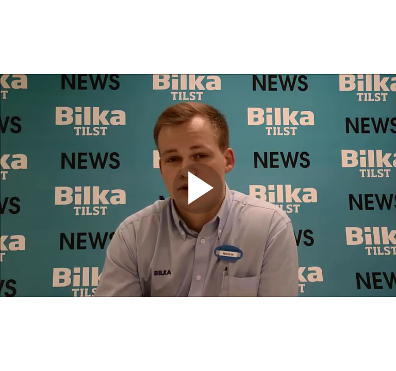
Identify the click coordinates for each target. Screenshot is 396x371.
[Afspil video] (198, 211)
